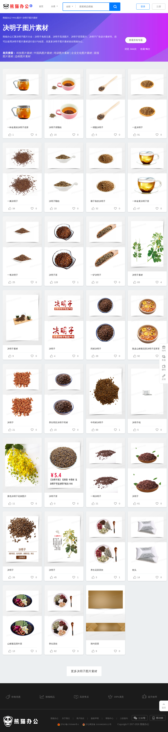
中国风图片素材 (43, 53)
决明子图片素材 (30, 18)
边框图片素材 (23, 56)
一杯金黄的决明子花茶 (17, 127)
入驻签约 (124, 718)
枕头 (134, 570)
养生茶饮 (53, 644)
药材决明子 (96, 348)
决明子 (52, 348)
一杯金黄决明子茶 (140, 201)
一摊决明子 (12, 201)
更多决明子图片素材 (84, 671)
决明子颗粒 (54, 201)
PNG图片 (17, 18)
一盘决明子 (137, 127)
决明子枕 (136, 422)
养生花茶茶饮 (97, 570)
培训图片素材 (61, 53)
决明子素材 (137, 275)
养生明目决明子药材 (58, 422)
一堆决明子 (12, 275)
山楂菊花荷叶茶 (14, 644)
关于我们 (66, 718)
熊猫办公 (7, 18)
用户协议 (80, 718)
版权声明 (95, 718)
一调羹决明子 (97, 127)
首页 (41, 6)
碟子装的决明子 (98, 201)
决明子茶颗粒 (55, 127)
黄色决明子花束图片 (16, 496)
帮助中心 (109, 718)
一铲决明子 (96, 275)
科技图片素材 (24, 53)
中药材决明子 (97, 422)
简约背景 (95, 644)
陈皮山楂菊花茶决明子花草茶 (146, 348)
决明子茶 (53, 275)
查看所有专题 (136, 40)
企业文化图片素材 (81, 53)
